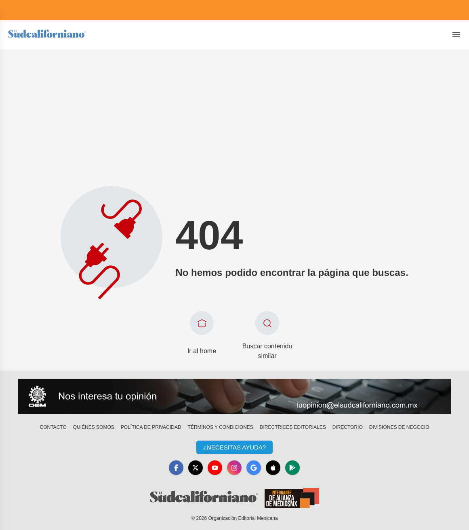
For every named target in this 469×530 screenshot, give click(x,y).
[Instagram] (234, 467)
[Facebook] (176, 467)
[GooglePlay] (292, 467)
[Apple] (273, 467)
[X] (195, 467)
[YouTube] (215, 467)
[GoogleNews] (253, 467)
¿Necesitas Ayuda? (234, 447)
